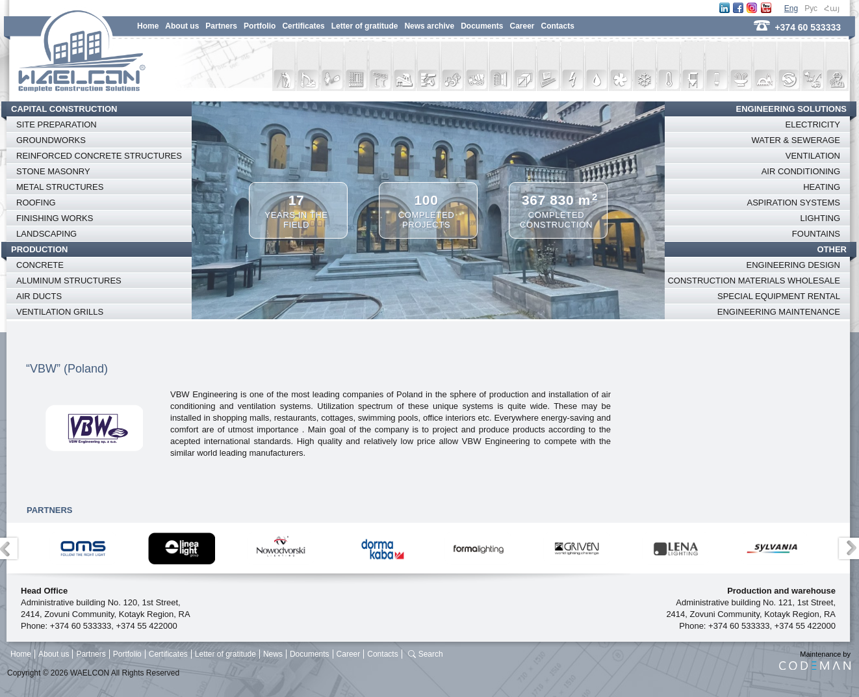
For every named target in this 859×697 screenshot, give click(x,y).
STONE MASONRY (53, 171)
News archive (429, 26)
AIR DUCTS (39, 296)
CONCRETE (40, 265)
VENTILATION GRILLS (59, 312)
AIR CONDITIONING (801, 171)
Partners (221, 26)
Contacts (557, 26)
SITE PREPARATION (56, 124)
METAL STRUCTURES (59, 187)
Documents (482, 26)
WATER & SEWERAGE (795, 140)
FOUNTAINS (816, 234)
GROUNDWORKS (51, 140)
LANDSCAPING (46, 234)
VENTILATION (813, 156)
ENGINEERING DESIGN (793, 265)
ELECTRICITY (812, 124)
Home (148, 26)
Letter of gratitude (364, 26)
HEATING (821, 187)
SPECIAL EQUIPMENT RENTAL (778, 296)
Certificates (303, 26)
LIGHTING (820, 218)
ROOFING (36, 202)
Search (430, 654)
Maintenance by (815, 660)
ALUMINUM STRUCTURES (69, 280)
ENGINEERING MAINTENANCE (778, 312)
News (273, 654)
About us (182, 26)
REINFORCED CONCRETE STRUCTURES (99, 156)
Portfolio (260, 26)
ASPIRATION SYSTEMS (793, 202)
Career (521, 26)
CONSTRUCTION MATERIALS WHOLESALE (753, 280)
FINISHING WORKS (54, 218)
